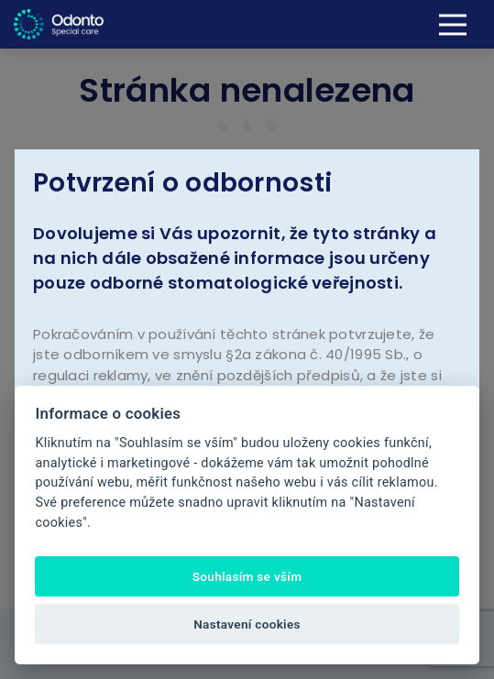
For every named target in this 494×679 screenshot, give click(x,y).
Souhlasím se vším (247, 576)
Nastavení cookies (247, 624)
